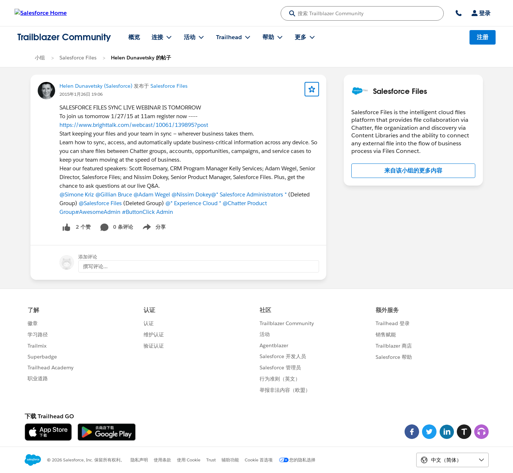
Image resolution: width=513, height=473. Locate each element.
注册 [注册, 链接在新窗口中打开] (482, 37)
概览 (134, 37)
